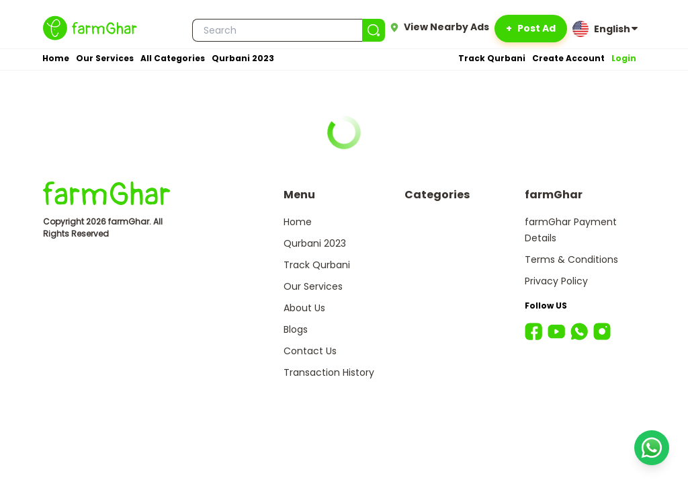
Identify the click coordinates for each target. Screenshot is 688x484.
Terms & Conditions (571, 259)
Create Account (568, 58)
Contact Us (310, 351)
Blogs (296, 329)
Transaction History (329, 372)
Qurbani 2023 (243, 58)
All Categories (172, 58)
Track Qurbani (491, 58)
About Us (304, 308)
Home (55, 58)
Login (623, 58)
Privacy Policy (556, 281)
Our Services (105, 58)
